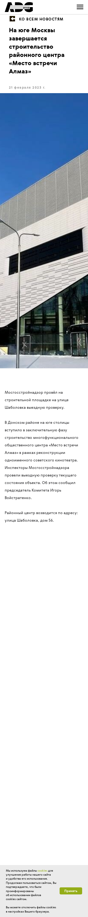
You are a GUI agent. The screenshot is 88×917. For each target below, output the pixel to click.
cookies (42, 870)
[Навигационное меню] (80, 7)
